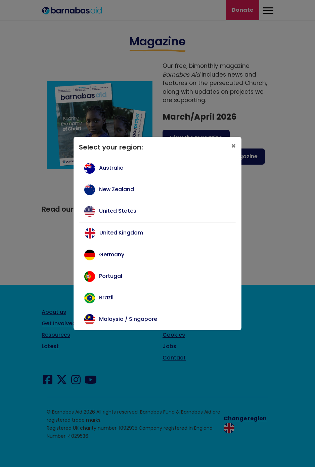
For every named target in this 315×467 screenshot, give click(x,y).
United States (117, 211)
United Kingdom (121, 233)
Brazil (106, 297)
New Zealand (116, 189)
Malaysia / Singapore (128, 319)
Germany (111, 254)
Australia (111, 168)
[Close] (233, 146)
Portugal (110, 276)
